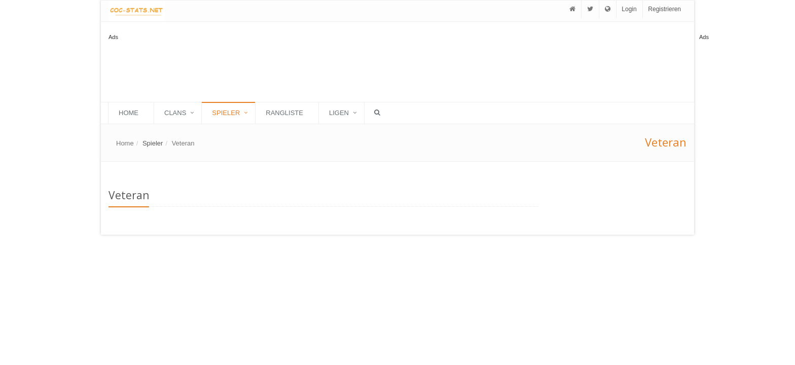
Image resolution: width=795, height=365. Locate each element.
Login (629, 9)
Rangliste (284, 113)
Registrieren (664, 9)
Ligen (339, 113)
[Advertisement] (739, 195)
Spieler (226, 113)
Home (128, 113)
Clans (175, 113)
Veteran (183, 143)
